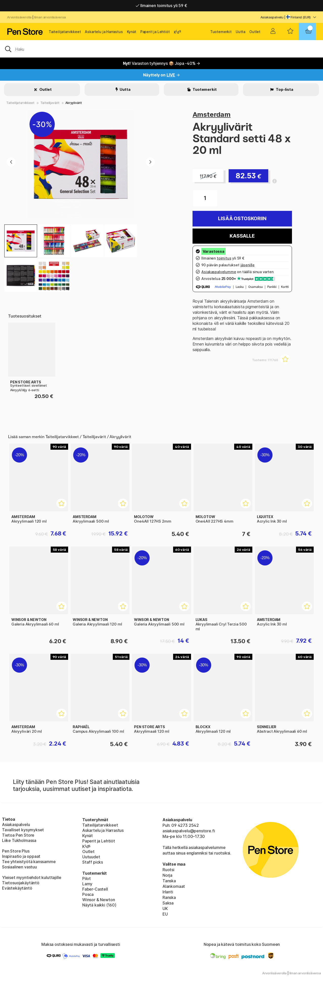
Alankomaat (174, 886)
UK (165, 908)
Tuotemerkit (221, 32)
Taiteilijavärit (50, 103)
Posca (88, 894)
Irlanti (168, 891)
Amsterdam (212, 114)
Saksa (168, 902)
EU (165, 914)
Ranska (169, 897)
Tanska (169, 880)
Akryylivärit (73, 103)
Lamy (87, 883)
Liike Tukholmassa (19, 840)
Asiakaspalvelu (272, 17)
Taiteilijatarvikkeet (65, 32)
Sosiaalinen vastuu (19, 866)
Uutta (240, 32)
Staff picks (92, 862)
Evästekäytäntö (17, 888)
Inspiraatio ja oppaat (21, 856)
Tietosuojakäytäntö (20, 882)
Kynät (131, 32)
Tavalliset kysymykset (23, 829)
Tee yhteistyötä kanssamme (29, 861)
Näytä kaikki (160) (99, 904)
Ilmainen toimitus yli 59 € (161, 5)
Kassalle (242, 236)
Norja (167, 875)
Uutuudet (91, 856)
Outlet (254, 32)
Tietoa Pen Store (18, 835)
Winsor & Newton (98, 899)
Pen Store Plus (16, 851)
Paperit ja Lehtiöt (155, 32)
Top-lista (284, 89)
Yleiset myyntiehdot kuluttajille (31, 877)
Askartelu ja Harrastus (104, 32)
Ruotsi (168, 869)
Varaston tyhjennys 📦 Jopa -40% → (161, 63)
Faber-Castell (95, 889)
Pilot (86, 878)
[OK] (161, 48)
